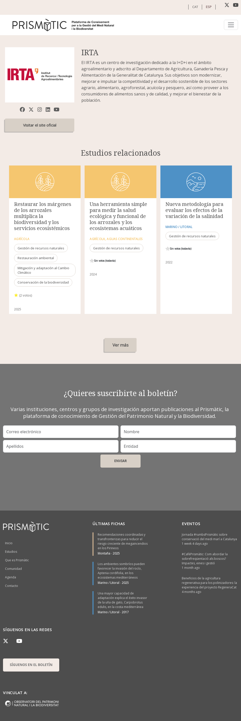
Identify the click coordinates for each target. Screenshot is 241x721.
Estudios (11, 551)
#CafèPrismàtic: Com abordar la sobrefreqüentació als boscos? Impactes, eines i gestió (205, 558)
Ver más (120, 345)
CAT (195, 7)
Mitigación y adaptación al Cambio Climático (43, 270)
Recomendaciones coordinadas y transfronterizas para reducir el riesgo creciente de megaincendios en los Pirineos (123, 541)
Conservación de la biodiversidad (43, 282)
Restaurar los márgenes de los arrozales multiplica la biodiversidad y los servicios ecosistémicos (42, 216)
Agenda (10, 577)
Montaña (104, 553)
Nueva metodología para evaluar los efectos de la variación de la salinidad (194, 210)
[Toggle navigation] (231, 25)
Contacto (11, 586)
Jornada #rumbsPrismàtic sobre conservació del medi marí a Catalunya (209, 536)
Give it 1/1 (16, 295)
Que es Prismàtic (17, 560)
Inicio (9, 543)
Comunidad (13, 569)
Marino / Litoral (108, 583)
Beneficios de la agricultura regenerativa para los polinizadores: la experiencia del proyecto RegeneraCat (209, 582)
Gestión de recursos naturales (41, 248)
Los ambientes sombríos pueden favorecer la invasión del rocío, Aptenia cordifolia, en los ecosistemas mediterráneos (121, 571)
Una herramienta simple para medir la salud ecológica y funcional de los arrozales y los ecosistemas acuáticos (118, 216)
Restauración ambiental (36, 258)
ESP (209, 7)
